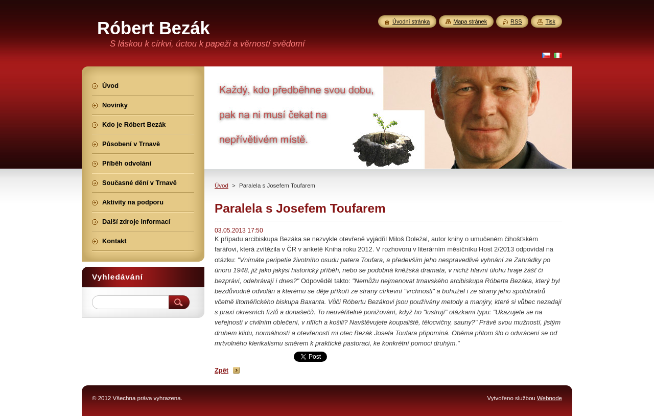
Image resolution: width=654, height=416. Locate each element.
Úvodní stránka (411, 21)
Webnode (549, 398)
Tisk (550, 21)
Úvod (221, 185)
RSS (516, 21)
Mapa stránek (470, 21)
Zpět (221, 370)
